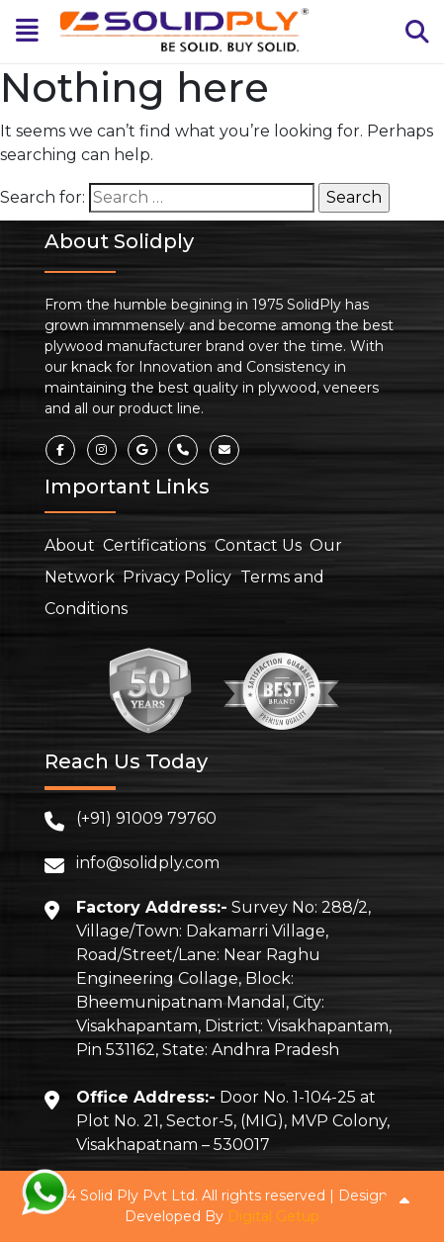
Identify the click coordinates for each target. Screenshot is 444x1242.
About (69, 545)
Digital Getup (273, 1216)
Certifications (154, 545)
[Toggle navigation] (27, 30)
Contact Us (258, 545)
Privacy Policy (177, 577)
